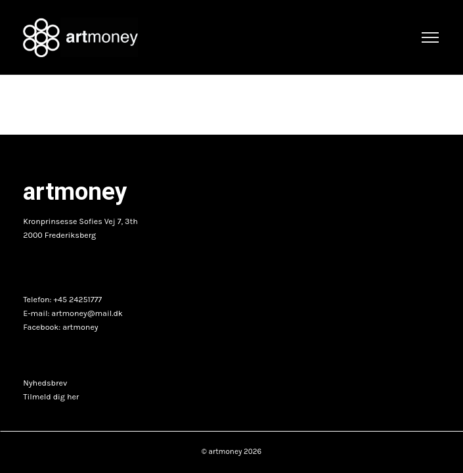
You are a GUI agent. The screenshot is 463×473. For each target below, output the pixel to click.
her (73, 396)
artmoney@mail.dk (87, 313)
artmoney (80, 327)
